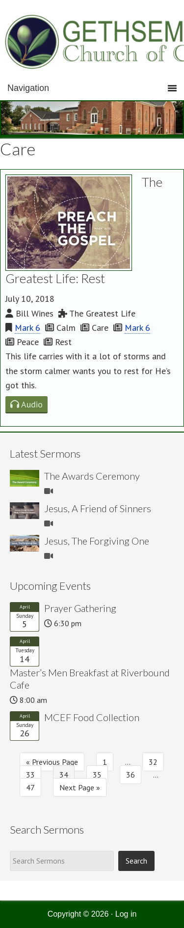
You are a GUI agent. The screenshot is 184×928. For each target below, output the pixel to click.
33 (30, 775)
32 (153, 762)
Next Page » (79, 787)
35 (97, 775)
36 (130, 775)
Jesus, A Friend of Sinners (97, 508)
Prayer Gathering (80, 608)
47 (30, 787)
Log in (126, 914)
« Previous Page (52, 762)
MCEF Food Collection (91, 717)
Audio (26, 404)
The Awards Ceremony (92, 476)
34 (63, 775)
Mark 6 (27, 327)
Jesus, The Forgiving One (96, 541)
